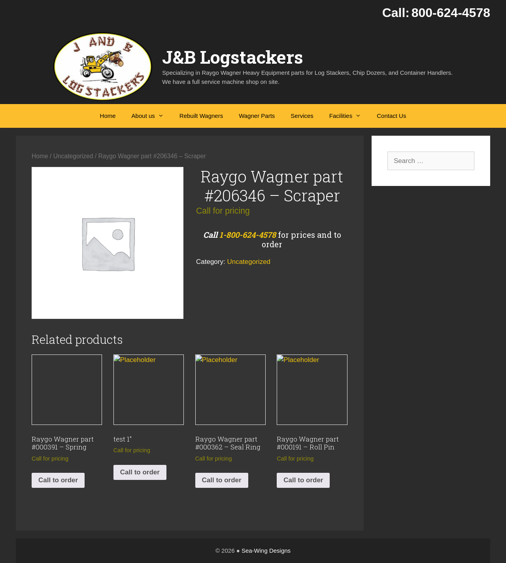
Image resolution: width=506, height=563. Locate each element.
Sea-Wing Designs (266, 550)
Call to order (58, 480)
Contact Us (391, 115)
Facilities (349, 116)
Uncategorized (73, 156)
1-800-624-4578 (247, 234)
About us (152, 116)
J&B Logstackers (232, 56)
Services (302, 115)
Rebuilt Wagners (201, 115)
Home (108, 115)
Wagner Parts (257, 115)
